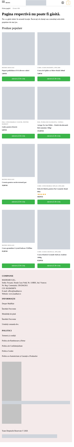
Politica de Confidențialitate (12, 346)
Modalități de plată (9, 314)
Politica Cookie (7, 351)
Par (3, 122)
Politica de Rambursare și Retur (13, 341)
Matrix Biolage (8, 67)
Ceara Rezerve (47, 67)
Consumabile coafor (13, 122)
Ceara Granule (48, 251)
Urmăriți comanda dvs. (10, 324)
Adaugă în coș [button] (18, 79)
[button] (68, 3)
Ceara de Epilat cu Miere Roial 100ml (51, 70)
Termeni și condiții (9, 336)
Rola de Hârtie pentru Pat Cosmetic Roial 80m (52, 190)
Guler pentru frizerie (9, 127)
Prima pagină (6, 8)
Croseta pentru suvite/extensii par (14, 182)
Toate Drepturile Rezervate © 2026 (15, 431)
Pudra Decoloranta (49, 122)
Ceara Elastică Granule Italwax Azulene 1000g (52, 256)
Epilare (57, 67)
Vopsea (60, 122)
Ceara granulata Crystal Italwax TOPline (17, 248)
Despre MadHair (8, 304)
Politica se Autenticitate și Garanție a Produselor (20, 356)
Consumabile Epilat (50, 186)
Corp (39, 67)
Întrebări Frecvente (9, 309)
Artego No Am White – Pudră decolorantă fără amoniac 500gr (52, 126)
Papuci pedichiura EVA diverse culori (15, 70)
